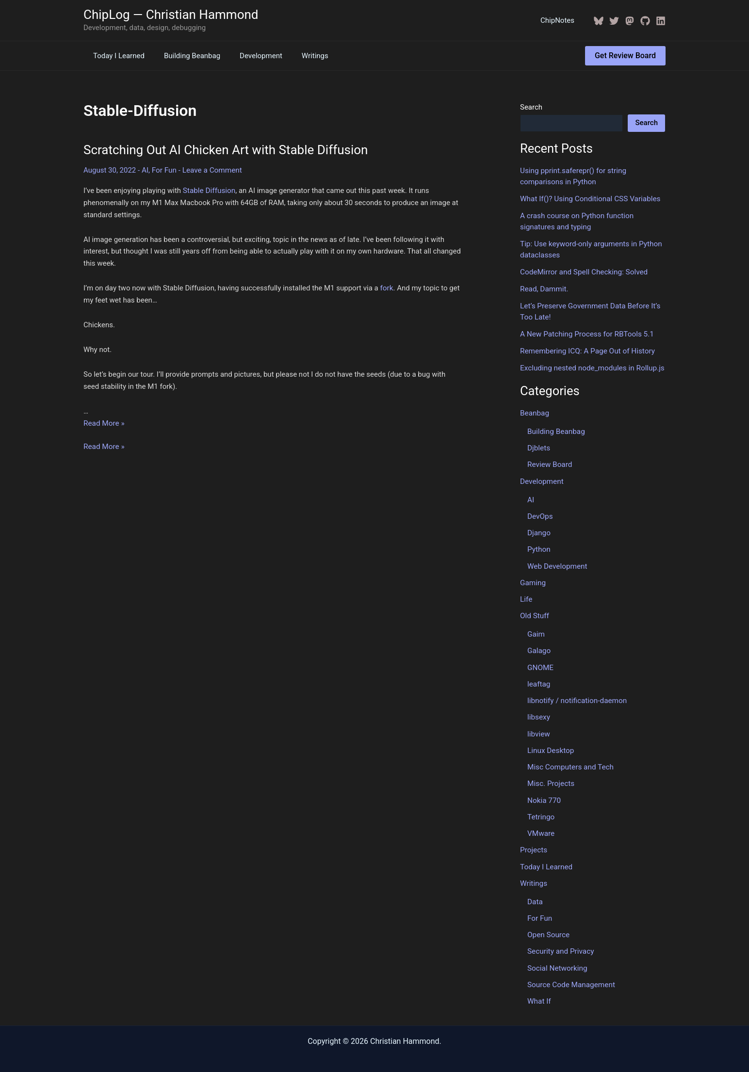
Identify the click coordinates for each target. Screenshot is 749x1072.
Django (538, 528)
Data (534, 891)
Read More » (103, 422)
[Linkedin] (661, 21)
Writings (298, 55)
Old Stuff (534, 610)
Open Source (548, 924)
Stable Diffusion (208, 190)
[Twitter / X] (614, 21)
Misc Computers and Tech (569, 758)
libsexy (538, 709)
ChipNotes (560, 20)
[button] (625, 55)
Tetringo (540, 807)
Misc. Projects (550, 775)
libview (538, 726)
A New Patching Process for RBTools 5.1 (585, 331)
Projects (533, 840)
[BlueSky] (598, 21)
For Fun (163, 169)
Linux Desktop (550, 742)
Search (531, 107)
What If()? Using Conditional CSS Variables (588, 198)
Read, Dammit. (543, 287)
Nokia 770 (543, 791)
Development (249, 55)
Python (538, 544)
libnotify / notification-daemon (576, 693)
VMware (540, 824)
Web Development (556, 560)
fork (386, 287)
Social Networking (556, 957)
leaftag (538, 676)
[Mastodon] (630, 21)
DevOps (539, 511)
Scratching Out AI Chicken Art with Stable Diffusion (225, 150)
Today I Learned (116, 55)
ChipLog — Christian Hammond (171, 14)
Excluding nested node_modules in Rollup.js (590, 365)
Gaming (532, 577)
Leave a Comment (210, 169)
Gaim (535, 628)
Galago (538, 644)
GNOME (540, 660)
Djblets (538, 444)
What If (539, 989)
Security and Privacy (560, 940)
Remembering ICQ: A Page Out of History (586, 348)
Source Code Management (570, 973)
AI (145, 169)
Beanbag (534, 409)
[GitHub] (645, 21)
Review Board (549, 460)
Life (526, 593)
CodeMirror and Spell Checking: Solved (582, 270)
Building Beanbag (185, 55)
